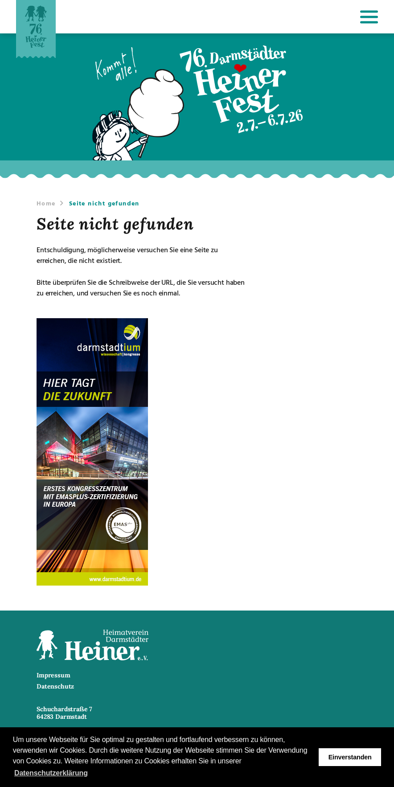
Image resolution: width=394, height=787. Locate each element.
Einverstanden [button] (350, 757)
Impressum (53, 675)
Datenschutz (55, 686)
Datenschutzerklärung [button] (51, 773)
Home (46, 203)
